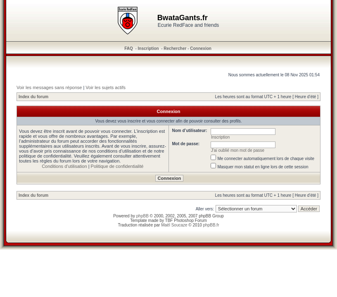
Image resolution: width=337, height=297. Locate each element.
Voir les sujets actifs (105, 87)
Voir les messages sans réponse (49, 87)
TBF (169, 220)
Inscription (148, 48)
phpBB (142, 216)
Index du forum (33, 96)
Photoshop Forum (190, 220)
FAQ (128, 48)
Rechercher (175, 48)
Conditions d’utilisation (64, 166)
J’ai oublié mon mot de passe (238, 150)
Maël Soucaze (174, 225)
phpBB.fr (211, 225)
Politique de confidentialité (117, 166)
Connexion (200, 48)
